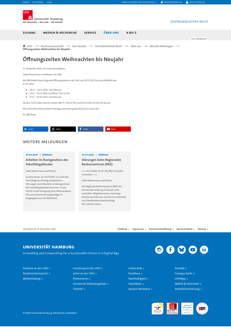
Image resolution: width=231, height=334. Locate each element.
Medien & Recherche (60, 32)
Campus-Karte (183, 281)
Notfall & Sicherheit (187, 291)
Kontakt (179, 276)
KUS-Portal (38, 2)
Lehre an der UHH (83, 281)
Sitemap (202, 236)
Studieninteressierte (35, 281)
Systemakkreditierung (202, 311)
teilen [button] (30, 136)
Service (90, 32)
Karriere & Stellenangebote (89, 291)
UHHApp (180, 286)
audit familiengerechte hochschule (158, 315)
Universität (135, 276)
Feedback (122, 236)
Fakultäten (135, 291)
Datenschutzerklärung (160, 236)
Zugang (29, 32)
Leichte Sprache (197, 2)
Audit (169, 311)
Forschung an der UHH (86, 276)
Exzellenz (134, 281)
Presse (26, 2)
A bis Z (131, 32)
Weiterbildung (32, 286)
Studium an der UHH (35, 276)
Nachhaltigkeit (137, 286)
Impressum (138, 236)
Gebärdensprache (173, 2)
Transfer (78, 296)
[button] (139, 2)
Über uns (111, 32)
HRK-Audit (186, 311)
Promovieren (81, 286)
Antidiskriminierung (187, 296)
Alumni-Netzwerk (139, 296)
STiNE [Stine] (49, 2)
